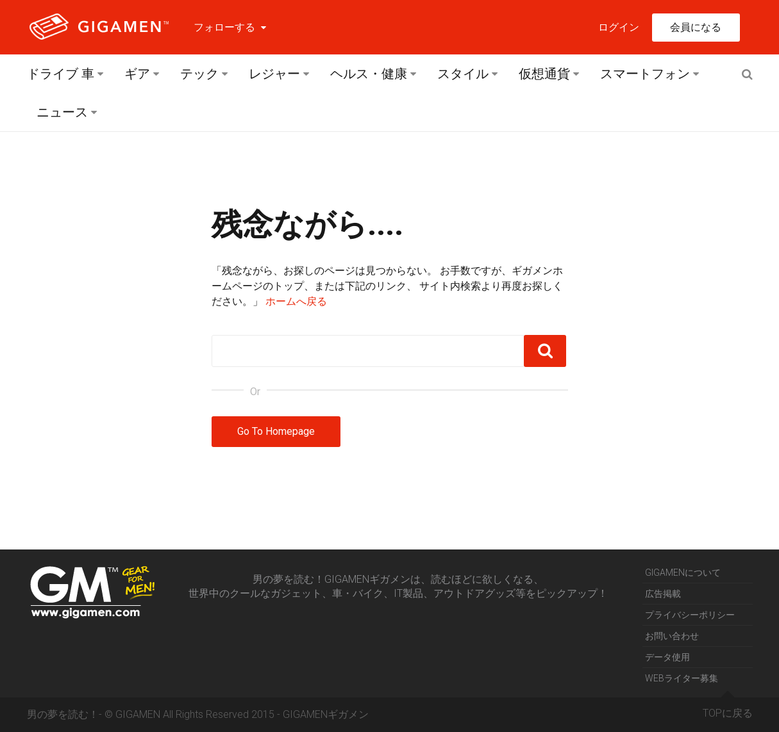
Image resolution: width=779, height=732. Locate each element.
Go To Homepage (276, 431)
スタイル (463, 73)
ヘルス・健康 (368, 73)
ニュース (62, 112)
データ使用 (667, 657)
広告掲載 (663, 594)
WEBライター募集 (681, 678)
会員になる (695, 27)
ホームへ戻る (296, 301)
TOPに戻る (728, 708)
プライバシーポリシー (690, 615)
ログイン (618, 27)
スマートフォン (645, 73)
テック (199, 73)
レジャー (274, 73)
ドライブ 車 (60, 73)
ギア (137, 73)
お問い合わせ (672, 636)
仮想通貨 (544, 73)
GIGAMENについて (683, 572)
